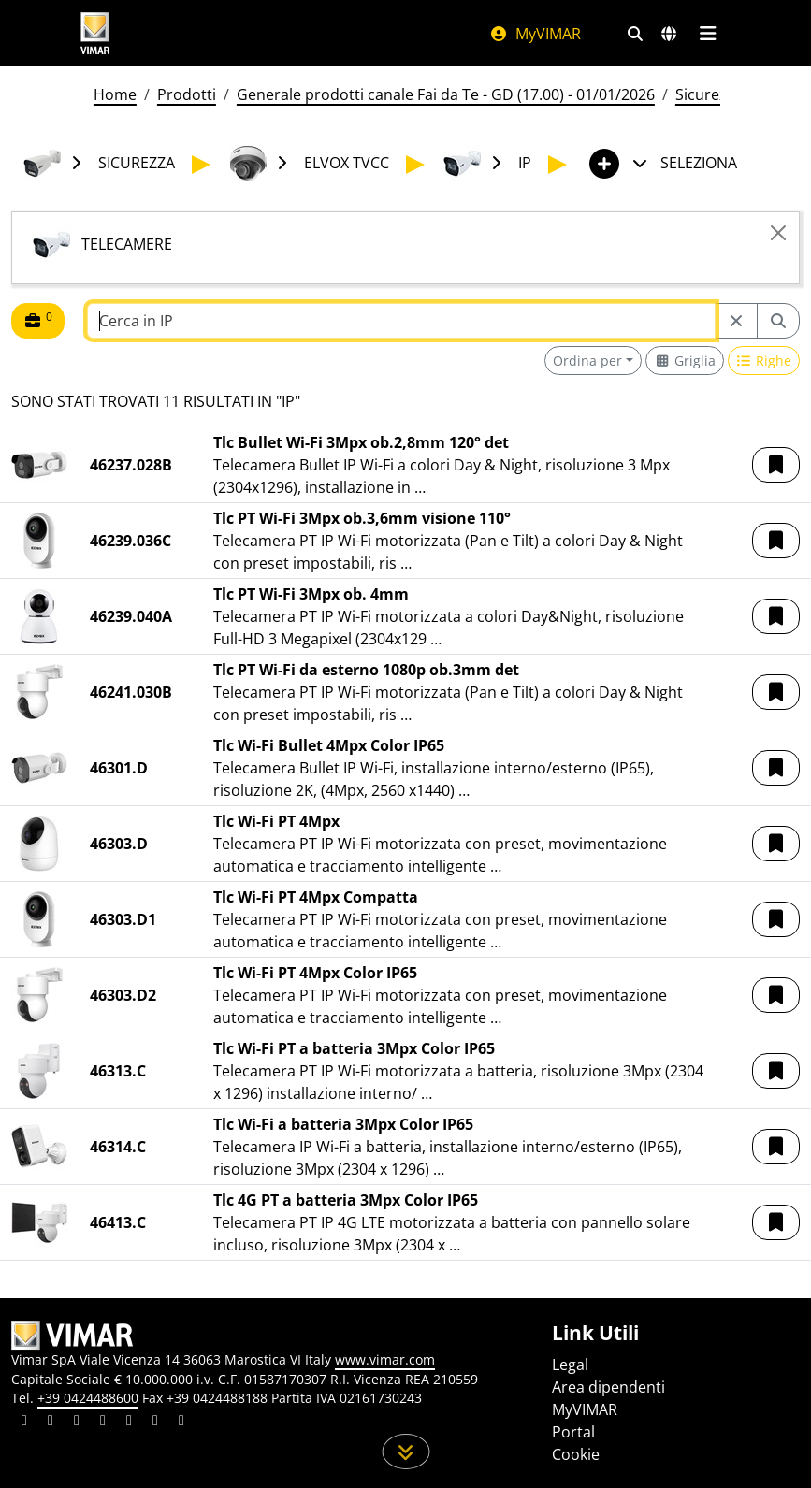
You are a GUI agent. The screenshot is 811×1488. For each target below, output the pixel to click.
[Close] (778, 233)
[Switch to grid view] (684, 360)
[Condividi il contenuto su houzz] (155, 1422)
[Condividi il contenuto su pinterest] (76, 1422)
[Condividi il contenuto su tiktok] (181, 1422)
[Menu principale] (708, 33)
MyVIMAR (535, 33)
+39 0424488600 (87, 1398)
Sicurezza (709, 94)
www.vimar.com (385, 1359)
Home (115, 94)
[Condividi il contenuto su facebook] (50, 1422)
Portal (573, 1432)
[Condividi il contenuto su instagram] (103, 1422)
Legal (570, 1364)
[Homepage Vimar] (95, 33)
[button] (776, 465)
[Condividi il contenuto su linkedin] (24, 1422)
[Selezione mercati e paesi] (668, 33)
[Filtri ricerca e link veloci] (635, 33)
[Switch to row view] (764, 360)
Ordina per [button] (587, 360)
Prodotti (186, 94)
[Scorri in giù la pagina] (405, 1451)
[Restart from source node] (736, 321)
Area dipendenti (608, 1387)
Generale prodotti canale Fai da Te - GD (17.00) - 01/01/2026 (446, 94)
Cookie (576, 1454)
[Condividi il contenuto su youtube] (129, 1422)
